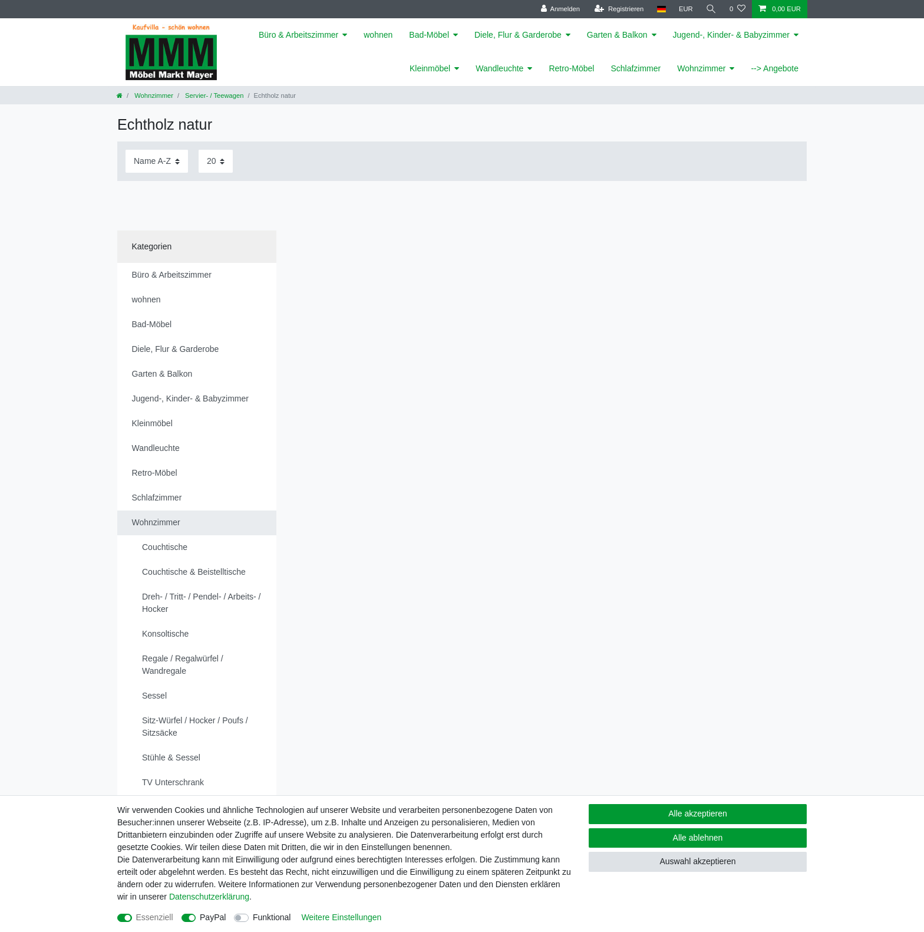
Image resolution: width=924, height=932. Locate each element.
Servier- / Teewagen (213, 95)
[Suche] (711, 9)
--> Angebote (774, 68)
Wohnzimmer (701, 68)
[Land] (661, 9)
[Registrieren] (619, 9)
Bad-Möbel (429, 34)
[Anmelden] (560, 9)
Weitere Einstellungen (341, 917)
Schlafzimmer (635, 68)
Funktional (272, 917)
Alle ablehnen (698, 837)
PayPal (213, 917)
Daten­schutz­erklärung (209, 896)
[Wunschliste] (737, 9)
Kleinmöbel (430, 68)
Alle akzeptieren (697, 813)
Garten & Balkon (617, 34)
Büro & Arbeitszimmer (298, 34)
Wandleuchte (499, 68)
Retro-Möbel (571, 68)
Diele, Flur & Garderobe (518, 34)
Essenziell (154, 917)
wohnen (378, 34)
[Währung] (685, 9)
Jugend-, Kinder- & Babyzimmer (731, 34)
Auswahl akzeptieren (697, 861)
